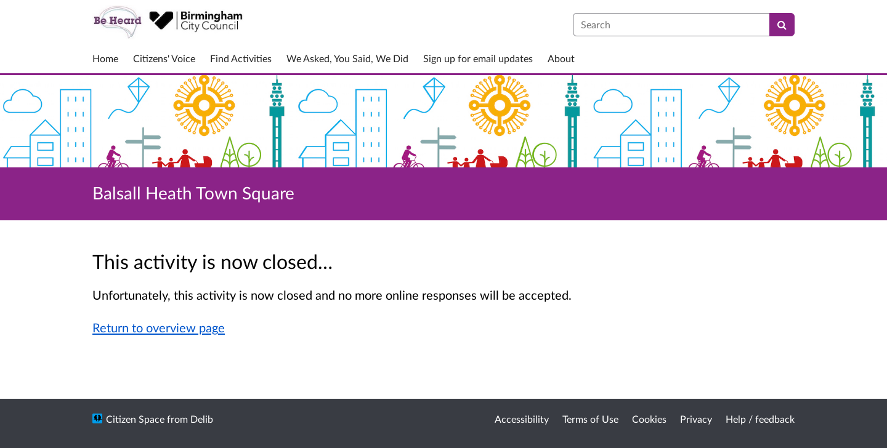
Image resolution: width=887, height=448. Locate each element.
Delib (201, 419)
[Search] (782, 24)
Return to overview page (158, 327)
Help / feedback (760, 419)
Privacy (696, 419)
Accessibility (522, 419)
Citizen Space (135, 419)
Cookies (649, 419)
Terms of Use (590, 419)
